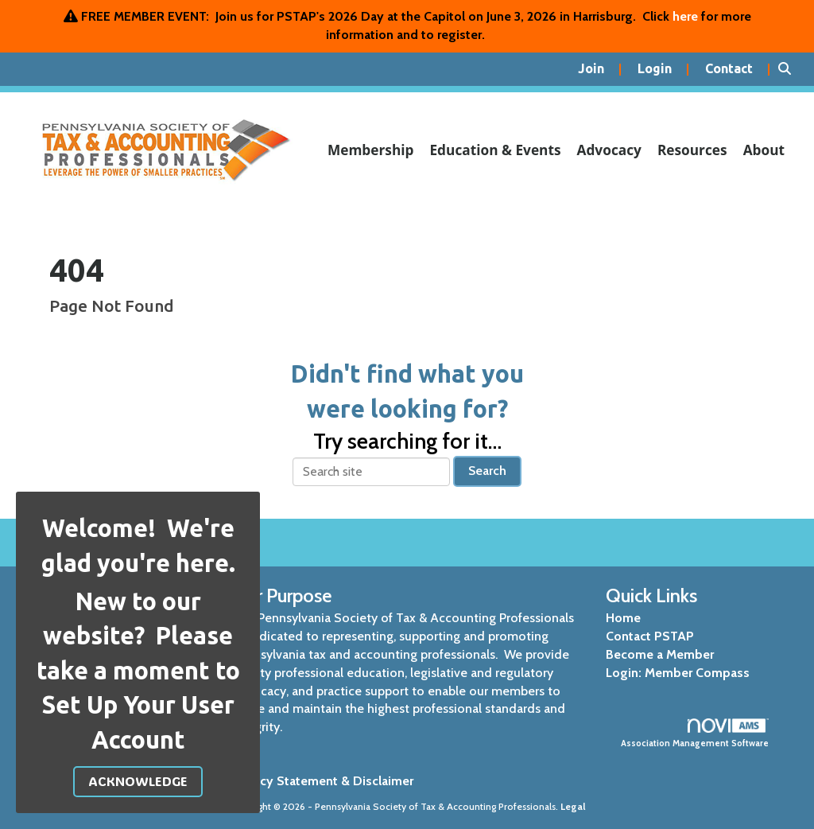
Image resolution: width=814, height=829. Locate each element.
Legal (573, 806)
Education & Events (494, 150)
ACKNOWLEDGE (138, 781)
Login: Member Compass (678, 672)
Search (487, 470)
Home (623, 617)
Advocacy (609, 150)
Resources (692, 150)
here (685, 16)
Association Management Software (695, 733)
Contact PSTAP (650, 636)
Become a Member (660, 654)
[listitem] (600, 69)
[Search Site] (790, 69)
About (764, 150)
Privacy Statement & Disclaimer (322, 780)
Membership (371, 150)
